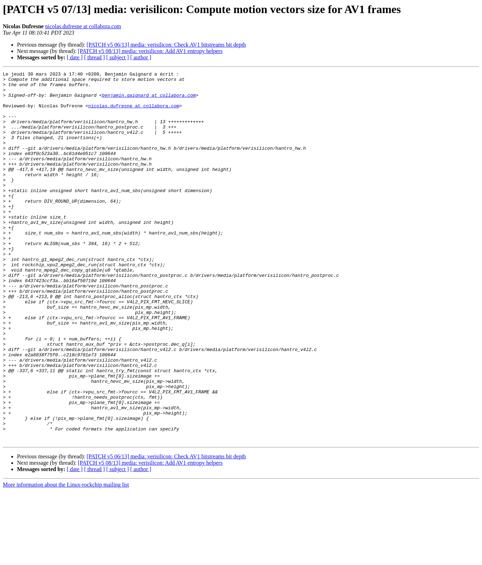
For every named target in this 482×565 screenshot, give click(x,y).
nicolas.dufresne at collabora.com (83, 26)
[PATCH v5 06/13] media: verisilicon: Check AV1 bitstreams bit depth (166, 45)
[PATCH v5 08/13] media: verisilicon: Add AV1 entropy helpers (150, 51)
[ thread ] (94, 57)
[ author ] (140, 57)
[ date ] (75, 57)
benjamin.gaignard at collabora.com (149, 100)
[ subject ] (117, 57)
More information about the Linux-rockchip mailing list (66, 559)
